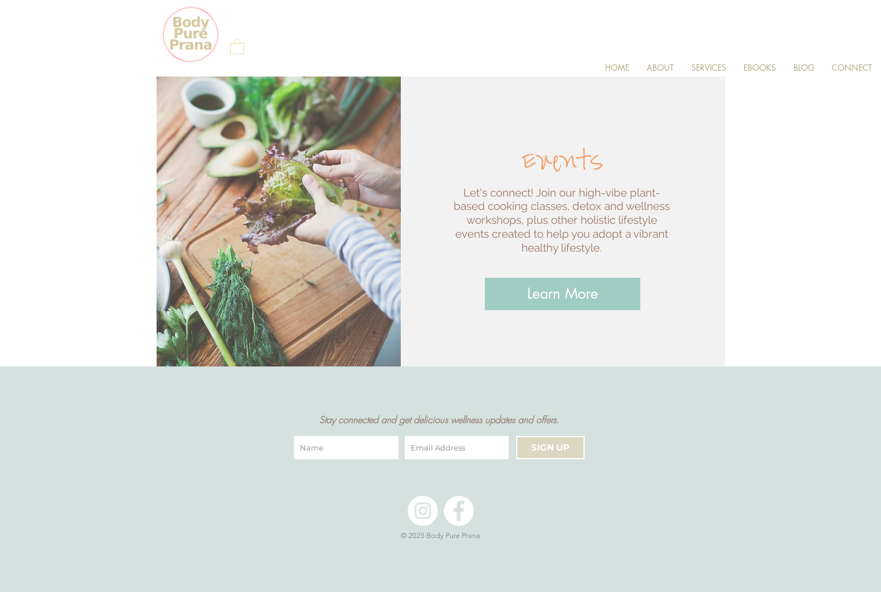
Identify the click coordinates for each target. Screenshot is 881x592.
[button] (237, 46)
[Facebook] (459, 511)
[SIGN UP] (550, 447)
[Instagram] (423, 511)
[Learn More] (562, 294)
